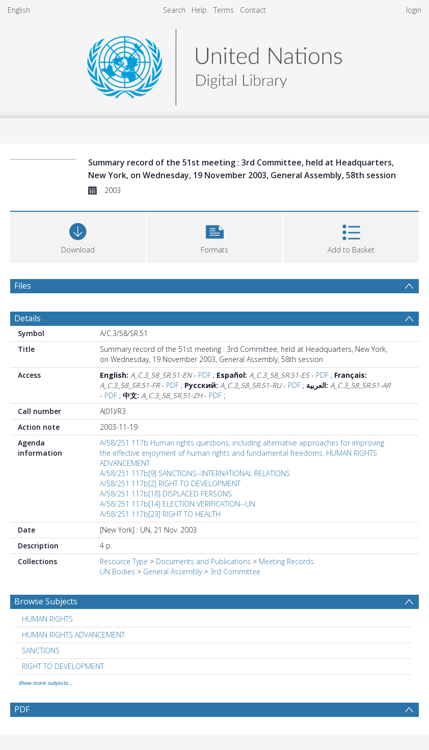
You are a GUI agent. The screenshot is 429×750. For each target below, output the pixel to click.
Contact (253, 10)
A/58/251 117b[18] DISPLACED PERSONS (166, 493)
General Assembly (172, 571)
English (19, 10)
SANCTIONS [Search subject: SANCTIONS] (41, 650)
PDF (204, 375)
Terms (223, 10)
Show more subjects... (45, 682)
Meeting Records (286, 561)
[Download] (78, 236)
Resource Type (124, 561)
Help (199, 10)
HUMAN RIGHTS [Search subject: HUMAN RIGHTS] (47, 619)
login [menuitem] (413, 10)
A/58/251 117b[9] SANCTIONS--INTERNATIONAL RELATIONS (195, 473)
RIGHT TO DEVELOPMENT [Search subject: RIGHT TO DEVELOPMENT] (63, 666)
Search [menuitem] (174, 10)
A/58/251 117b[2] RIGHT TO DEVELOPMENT (170, 483)
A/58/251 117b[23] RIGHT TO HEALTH (160, 514)
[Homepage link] (214, 64)
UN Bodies (117, 571)
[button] (214, 236)
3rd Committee (235, 571)
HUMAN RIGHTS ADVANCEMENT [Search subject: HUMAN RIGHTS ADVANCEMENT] (73, 635)
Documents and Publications (203, 561)
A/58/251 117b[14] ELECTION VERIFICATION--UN (177, 504)
